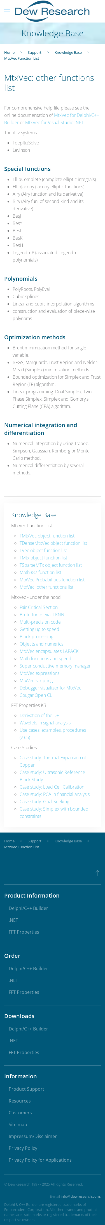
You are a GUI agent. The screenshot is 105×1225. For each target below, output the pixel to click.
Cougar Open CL (36, 695)
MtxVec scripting (36, 680)
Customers (20, 1113)
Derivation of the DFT (40, 715)
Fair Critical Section (39, 607)
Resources (20, 1101)
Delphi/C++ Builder (28, 908)
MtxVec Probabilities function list (52, 580)
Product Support (26, 1089)
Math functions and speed (45, 658)
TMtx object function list (43, 558)
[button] (7, 11)
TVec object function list (43, 550)
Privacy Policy (23, 1148)
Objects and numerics (41, 644)
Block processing (36, 636)
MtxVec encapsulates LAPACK (49, 651)
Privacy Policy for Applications (40, 1160)
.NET (13, 920)
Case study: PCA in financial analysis (55, 794)
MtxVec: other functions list (46, 587)
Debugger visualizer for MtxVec (50, 688)
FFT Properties (24, 932)
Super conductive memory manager (55, 666)
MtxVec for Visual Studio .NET (54, 122)
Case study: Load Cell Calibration (52, 787)
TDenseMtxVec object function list (53, 543)
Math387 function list (40, 572)
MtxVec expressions (39, 673)
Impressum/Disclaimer (33, 1136)
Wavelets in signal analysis (45, 723)
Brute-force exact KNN (42, 615)
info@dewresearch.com (80, 1196)
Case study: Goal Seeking (44, 801)
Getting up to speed (39, 629)
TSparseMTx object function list (51, 565)
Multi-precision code (40, 622)
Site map (18, 1124)
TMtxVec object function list (47, 536)
